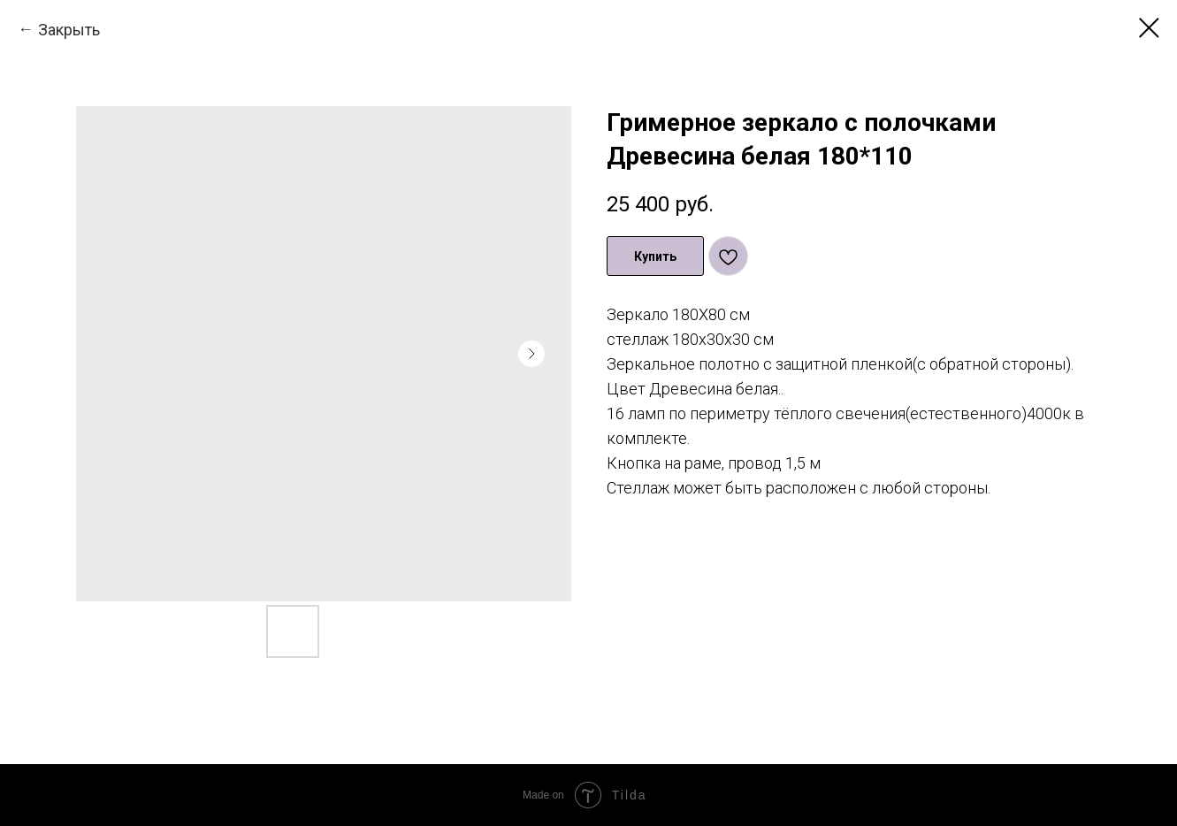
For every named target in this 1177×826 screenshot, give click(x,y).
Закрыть (69, 29)
